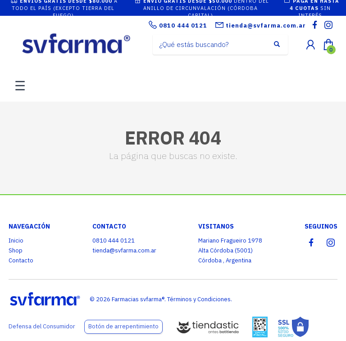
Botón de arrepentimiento (123, 326)
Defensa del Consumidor (42, 326)
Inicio (16, 240)
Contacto (21, 260)
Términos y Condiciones (199, 299)
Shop (16, 250)
